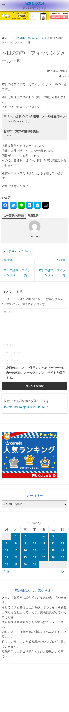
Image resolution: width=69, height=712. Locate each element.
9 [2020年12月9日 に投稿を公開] (25, 548)
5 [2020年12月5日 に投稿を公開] (53, 541)
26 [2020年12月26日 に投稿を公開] (53, 563)
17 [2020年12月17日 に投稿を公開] (34, 555)
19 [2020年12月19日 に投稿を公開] (53, 555)
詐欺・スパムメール (20, 251)
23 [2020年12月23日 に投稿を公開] (25, 563)
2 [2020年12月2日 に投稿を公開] (25, 541)
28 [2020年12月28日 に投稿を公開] (6, 570)
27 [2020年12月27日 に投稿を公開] (62, 563)
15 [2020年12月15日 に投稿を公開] (15, 555)
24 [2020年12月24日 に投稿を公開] (34, 563)
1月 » (64, 576)
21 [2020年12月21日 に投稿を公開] (6, 563)
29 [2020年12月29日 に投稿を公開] (15, 570)
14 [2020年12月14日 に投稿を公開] (6, 555)
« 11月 (6, 576)
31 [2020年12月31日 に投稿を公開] (34, 570)
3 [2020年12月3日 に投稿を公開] (34, 541)
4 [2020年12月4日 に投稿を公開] (44, 541)
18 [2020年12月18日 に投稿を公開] (43, 555)
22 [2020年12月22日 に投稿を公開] (15, 563)
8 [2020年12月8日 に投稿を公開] (16, 548)
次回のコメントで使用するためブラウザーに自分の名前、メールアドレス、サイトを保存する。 (35, 378)
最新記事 (33, 215)
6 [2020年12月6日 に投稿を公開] (62, 541)
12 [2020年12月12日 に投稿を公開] (53, 548)
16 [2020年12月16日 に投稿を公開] (25, 555)
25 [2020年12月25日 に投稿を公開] (43, 563)
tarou (64, 76)
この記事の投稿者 (14, 215)
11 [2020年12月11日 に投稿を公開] (43, 548)
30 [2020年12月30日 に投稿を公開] (25, 570)
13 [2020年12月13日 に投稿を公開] (62, 548)
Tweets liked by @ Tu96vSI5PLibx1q (26, 412)
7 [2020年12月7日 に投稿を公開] (6, 548)
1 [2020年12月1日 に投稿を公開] (16, 541)
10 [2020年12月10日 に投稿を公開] (34, 548)
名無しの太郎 (35, 3)
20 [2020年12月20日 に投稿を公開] (62, 555)
